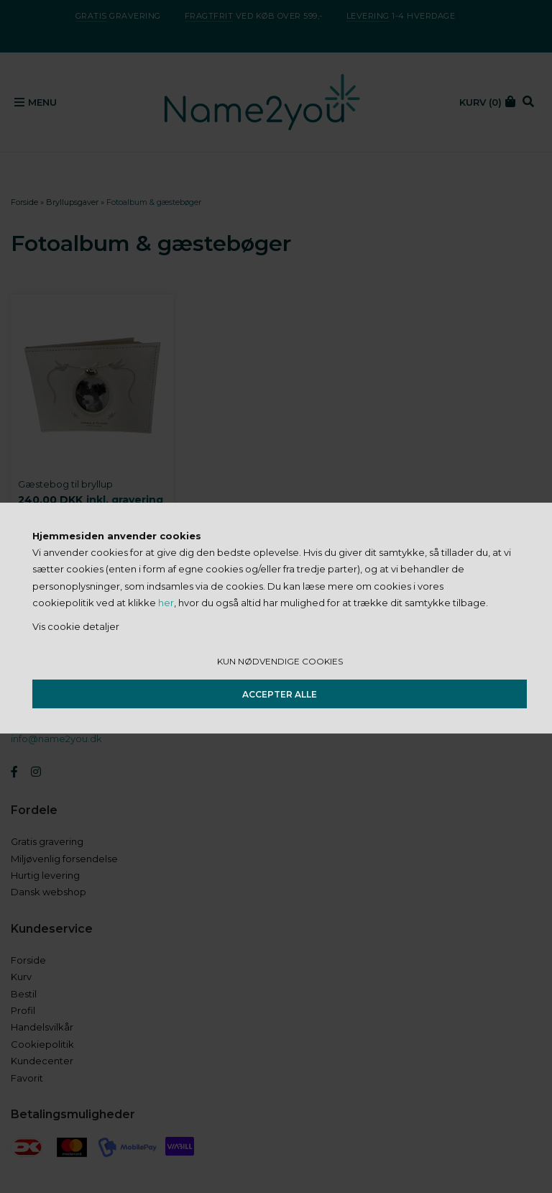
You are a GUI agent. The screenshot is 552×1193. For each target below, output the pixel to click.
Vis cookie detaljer (75, 626)
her (166, 602)
